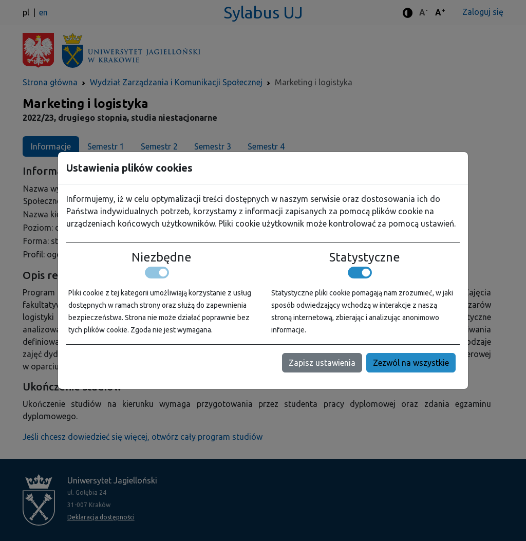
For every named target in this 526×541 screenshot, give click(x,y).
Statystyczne (364, 257)
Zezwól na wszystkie (411, 362)
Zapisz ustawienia (322, 362)
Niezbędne (162, 257)
